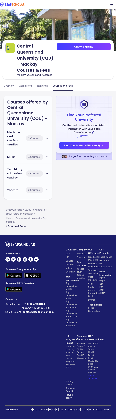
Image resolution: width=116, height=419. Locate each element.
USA (68, 253)
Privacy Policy (69, 383)
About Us (81, 253)
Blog (90, 283)
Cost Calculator (93, 278)
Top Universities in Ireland (71, 322)
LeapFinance (105, 257)
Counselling (93, 311)
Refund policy (69, 396)
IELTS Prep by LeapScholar (105, 263)
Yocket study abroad (80, 272)
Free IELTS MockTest (93, 258)
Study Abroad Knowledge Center (93, 291)
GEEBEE (81, 278)
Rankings (42, 85)
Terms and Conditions (71, 389)
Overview (9, 85)
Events (91, 299)
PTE (101, 287)
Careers (81, 257)
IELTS (91, 308)
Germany (70, 271)
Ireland (69, 268)
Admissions (25, 85)
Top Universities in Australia (71, 313)
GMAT (102, 293)
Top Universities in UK (71, 295)
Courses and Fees (63, 85)
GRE (101, 290)
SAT (101, 284)
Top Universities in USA (71, 286)
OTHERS (105, 409)
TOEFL (102, 281)
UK (67, 257)
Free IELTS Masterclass (93, 265)
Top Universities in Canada (71, 304)
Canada (69, 261)
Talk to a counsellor (93, 271)
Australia (70, 264)
